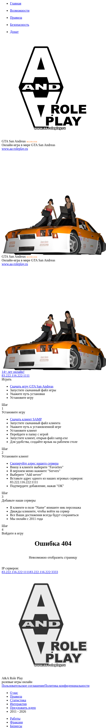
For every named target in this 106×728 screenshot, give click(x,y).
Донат (14, 32)
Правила (16, 17)
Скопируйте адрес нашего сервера (34, 463)
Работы (15, 718)
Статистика (18, 700)
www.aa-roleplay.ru (15, 148)
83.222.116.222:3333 (44, 572)
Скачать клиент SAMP (26, 419)
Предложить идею (23, 707)
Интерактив (18, 704)
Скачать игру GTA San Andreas (31, 386)
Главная (15, 3)
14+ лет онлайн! (13, 372)
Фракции (16, 722)
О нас (14, 692)
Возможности (19, 10)
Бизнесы (16, 726)
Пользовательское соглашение (23, 685)
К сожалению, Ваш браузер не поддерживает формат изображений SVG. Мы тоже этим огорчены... (53, 88)
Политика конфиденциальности (67, 685)
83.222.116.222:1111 (16, 375)
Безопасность (19, 24)
